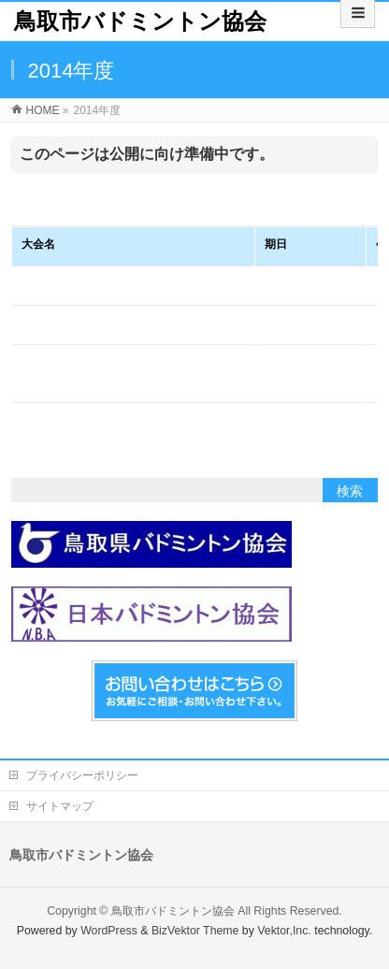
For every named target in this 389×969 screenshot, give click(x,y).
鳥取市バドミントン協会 (140, 21)
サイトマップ (60, 806)
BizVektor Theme (195, 930)
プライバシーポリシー (82, 775)
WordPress (108, 930)
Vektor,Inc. (284, 930)
